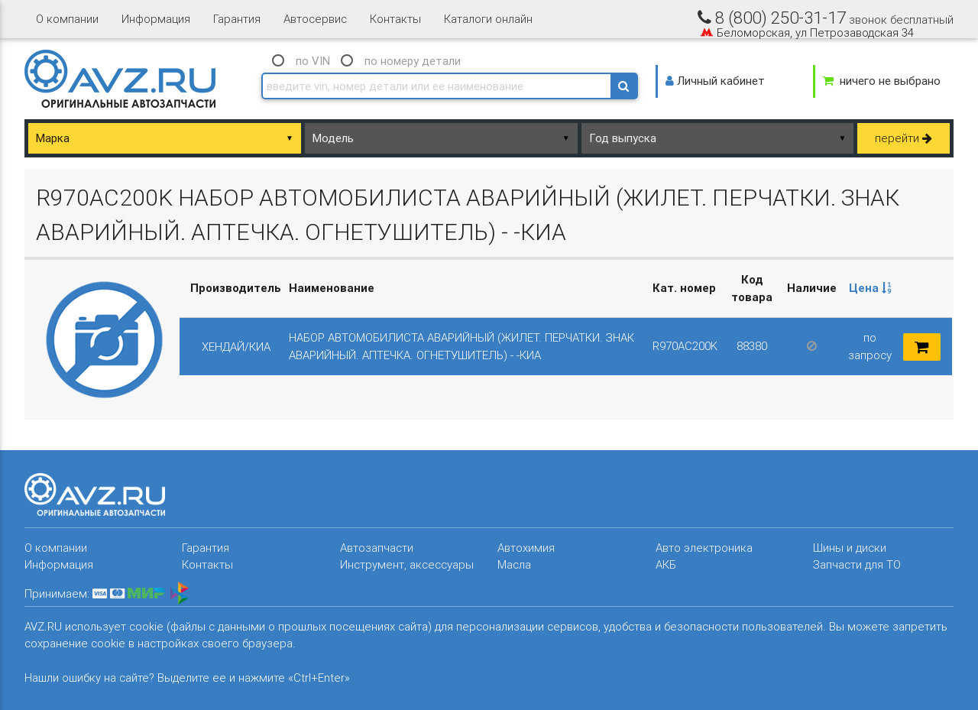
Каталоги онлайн (488, 18)
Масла (514, 564)
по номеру (412, 60)
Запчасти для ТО (857, 564)
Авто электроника (704, 547)
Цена (870, 287)
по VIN (313, 60)
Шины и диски (849, 547)
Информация (155, 18)
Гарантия (237, 18)
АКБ (666, 564)
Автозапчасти (376, 547)
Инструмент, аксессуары (407, 564)
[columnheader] (870, 289)
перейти (903, 138)
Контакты (395, 18)
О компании (67, 18)
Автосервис (315, 18)
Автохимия (526, 547)
